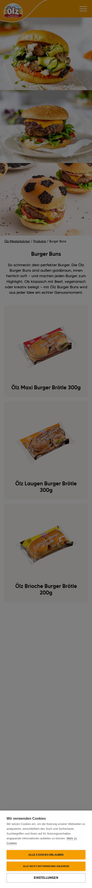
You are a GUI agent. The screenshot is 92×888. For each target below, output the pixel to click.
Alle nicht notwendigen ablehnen (46, 866)
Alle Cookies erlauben (45, 854)
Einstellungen (46, 877)
